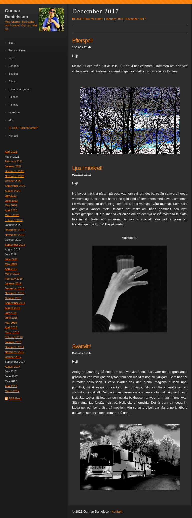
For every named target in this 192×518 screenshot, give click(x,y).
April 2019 (11, 268)
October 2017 (13, 356)
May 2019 (11, 263)
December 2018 (14, 288)
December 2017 (14, 347)
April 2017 (11, 386)
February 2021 (14, 161)
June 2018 (11, 317)
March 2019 (12, 273)
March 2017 (12, 391)
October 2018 (13, 298)
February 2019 (14, 278)
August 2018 (12, 307)
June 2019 (11, 259)
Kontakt (13, 135)
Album (12, 81)
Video (12, 58)
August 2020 (12, 190)
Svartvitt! (81, 346)
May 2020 (11, 205)
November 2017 (14, 351)
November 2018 (14, 293)
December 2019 (14, 229)
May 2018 (11, 322)
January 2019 (13, 283)
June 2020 (11, 200)
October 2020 (13, 180)
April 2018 (11, 327)
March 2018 (12, 332)
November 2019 (14, 234)
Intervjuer (14, 112)
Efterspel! (82, 40)
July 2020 (11, 195)
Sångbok (14, 65)
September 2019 (15, 244)
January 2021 (13, 166)
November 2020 (14, 176)
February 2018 (14, 337)
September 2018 (15, 302)
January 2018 (13, 342)
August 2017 (12, 366)
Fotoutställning (17, 50)
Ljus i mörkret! (87, 168)
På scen (13, 96)
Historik (13, 104)
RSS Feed (15, 398)
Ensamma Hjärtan (19, 89)
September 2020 (15, 185)
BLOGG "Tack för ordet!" (23, 127)
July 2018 (11, 312)
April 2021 (11, 151)
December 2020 (14, 171)
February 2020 (14, 220)
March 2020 (12, 215)
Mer (11, 120)
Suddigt (13, 73)
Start (11, 42)
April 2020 (11, 210)
